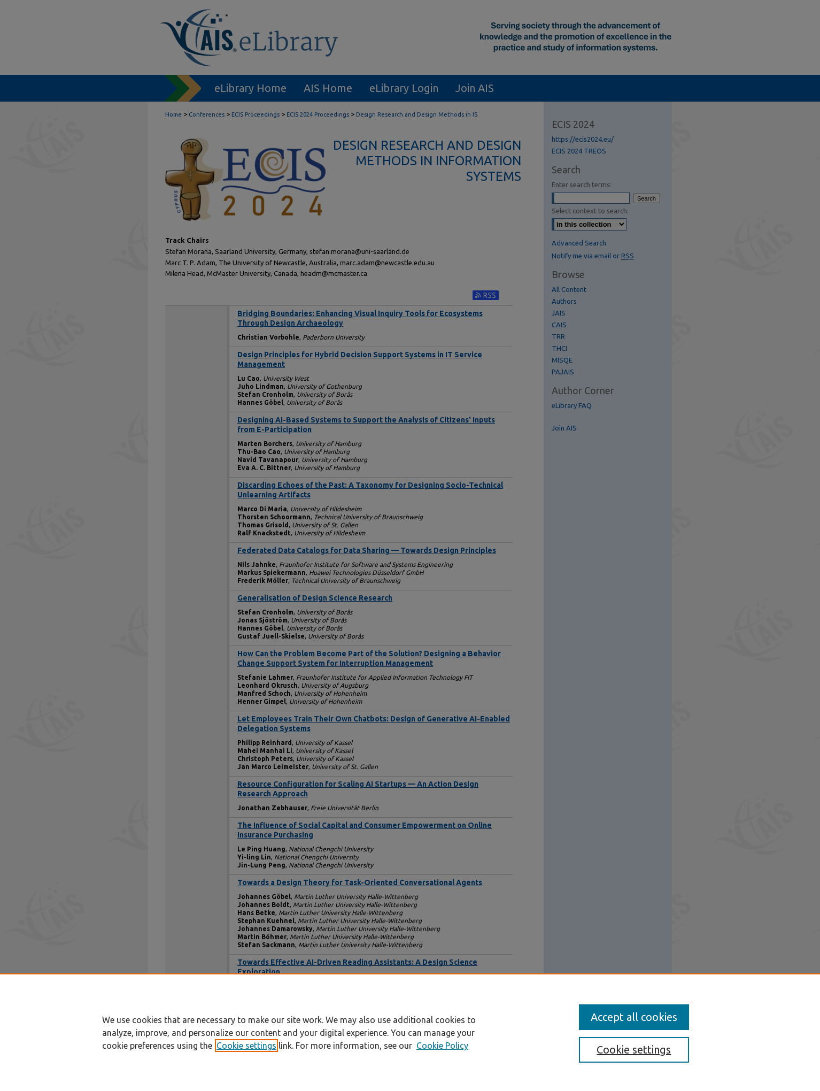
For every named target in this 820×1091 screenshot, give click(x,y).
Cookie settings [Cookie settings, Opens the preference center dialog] (634, 1049)
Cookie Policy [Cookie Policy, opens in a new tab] (442, 1045)
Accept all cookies (634, 1017)
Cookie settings (246, 1045)
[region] (410, 1032)
